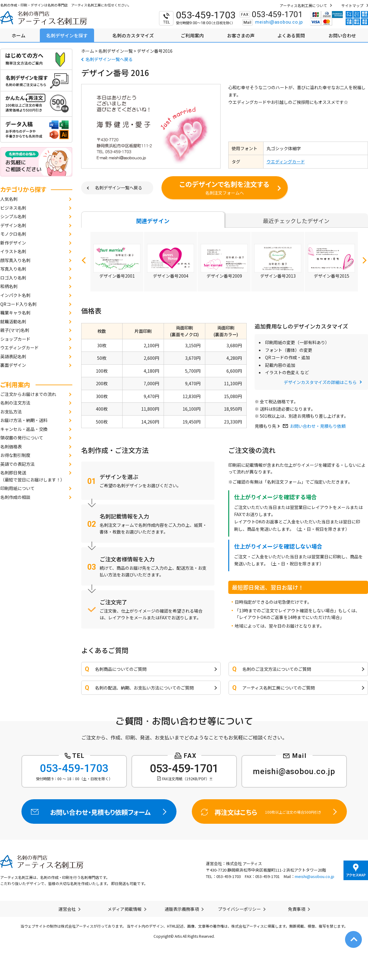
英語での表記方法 (17, 464)
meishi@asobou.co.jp (279, 22)
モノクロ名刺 (13, 234)
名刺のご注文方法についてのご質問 (276, 669)
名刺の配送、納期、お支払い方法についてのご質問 (144, 688)
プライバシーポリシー (239, 909)
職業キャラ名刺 (15, 313)
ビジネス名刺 (13, 208)
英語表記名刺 (13, 356)
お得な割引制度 (15, 455)
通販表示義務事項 (182, 909)
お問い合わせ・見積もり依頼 (318, 426)
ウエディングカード (19, 347)
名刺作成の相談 (15, 497)
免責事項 (296, 909)
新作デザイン (13, 243)
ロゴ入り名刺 (13, 278)
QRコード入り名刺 (18, 304)
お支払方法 (11, 412)
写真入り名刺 (13, 269)
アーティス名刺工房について (303, 5)
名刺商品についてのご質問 (120, 669)
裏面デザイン (13, 365)
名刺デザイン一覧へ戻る (109, 59)
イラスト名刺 (13, 251)
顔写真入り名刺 (15, 260)
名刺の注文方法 (15, 403)
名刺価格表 (11, 446)
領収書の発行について (21, 438)
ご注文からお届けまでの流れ (28, 394)
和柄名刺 (8, 286)
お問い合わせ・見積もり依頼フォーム (99, 811)
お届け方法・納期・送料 (23, 420)
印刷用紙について (17, 488)
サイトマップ (352, 5)
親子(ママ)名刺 (14, 330)
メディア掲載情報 (125, 909)
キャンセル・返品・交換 (23, 429)
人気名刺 (8, 199)
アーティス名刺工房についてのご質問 (278, 688)
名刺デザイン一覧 (115, 51)
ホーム (87, 51)
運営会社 (67, 909)
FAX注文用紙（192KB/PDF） (185, 778)
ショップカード (15, 339)
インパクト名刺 (15, 295)
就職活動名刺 (13, 321)
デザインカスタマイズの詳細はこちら (320, 382)
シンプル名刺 (13, 216)
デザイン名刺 (13, 225)
